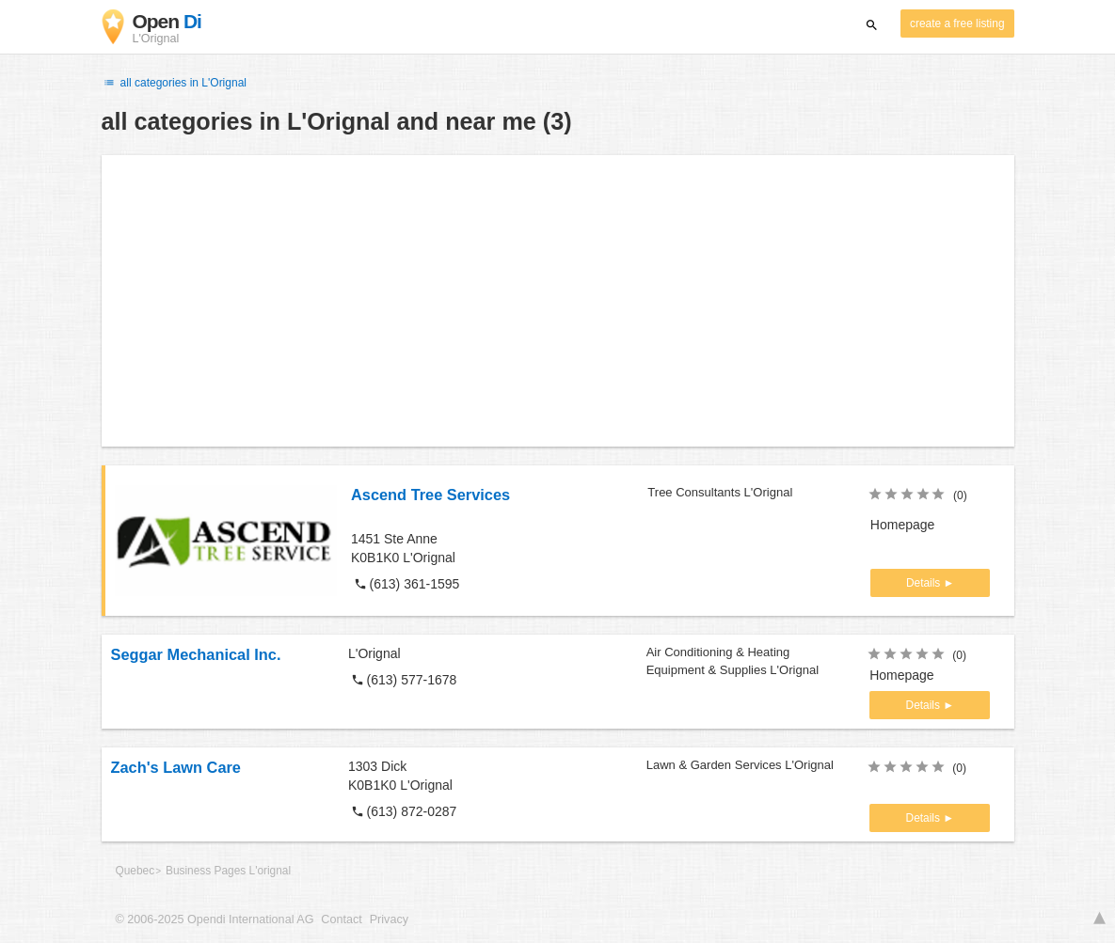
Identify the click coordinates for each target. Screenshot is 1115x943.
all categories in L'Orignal (174, 82)
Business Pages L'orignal (228, 870)
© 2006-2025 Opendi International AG (215, 919)
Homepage (902, 524)
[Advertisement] (558, 300)
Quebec (135, 870)
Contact (341, 919)
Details (925, 582)
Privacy (389, 919)
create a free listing (957, 23)
